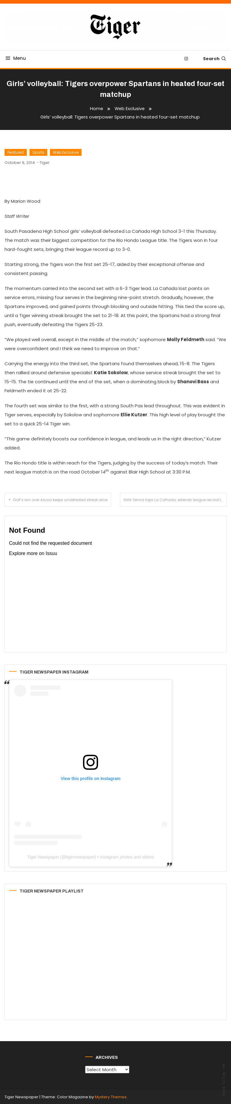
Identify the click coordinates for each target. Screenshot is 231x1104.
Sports (38, 152)
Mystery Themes (111, 1097)
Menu (15, 58)
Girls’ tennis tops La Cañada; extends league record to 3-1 (174, 499)
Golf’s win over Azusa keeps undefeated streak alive (60, 499)
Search (214, 59)
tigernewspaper (80, 857)
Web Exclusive (66, 152)
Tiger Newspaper (43, 857)
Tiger (45, 162)
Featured (16, 152)
